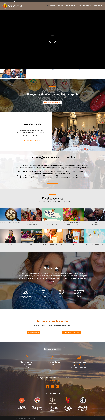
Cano (79, 6)
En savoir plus (52, 182)
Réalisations (70, 6)
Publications (87, 6)
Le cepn (52, 6)
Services (60, 6)
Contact (97, 6)
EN (102, 6)
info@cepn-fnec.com (79, 364)
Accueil (46, 6)
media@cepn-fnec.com (52, 380)
